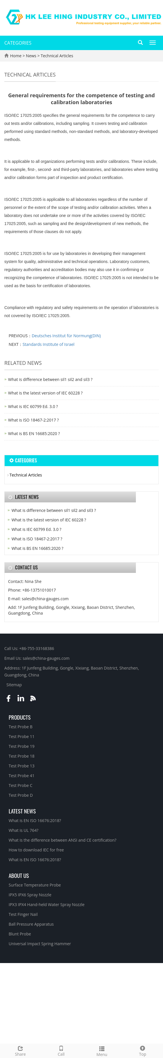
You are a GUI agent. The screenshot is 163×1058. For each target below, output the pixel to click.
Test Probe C (20, 785)
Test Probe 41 (22, 775)
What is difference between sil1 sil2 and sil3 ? (50, 379)
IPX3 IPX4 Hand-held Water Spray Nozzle (47, 904)
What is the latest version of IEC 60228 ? (45, 393)
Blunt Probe (20, 934)
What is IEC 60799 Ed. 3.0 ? (33, 406)
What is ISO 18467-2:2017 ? (33, 420)
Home (16, 55)
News (32, 55)
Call (61, 1050)
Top (142, 1050)
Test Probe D (21, 795)
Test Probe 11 (22, 736)
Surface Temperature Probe (35, 885)
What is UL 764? (23, 830)
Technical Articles (56, 55)
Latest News (22, 811)
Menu (102, 1050)
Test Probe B (21, 726)
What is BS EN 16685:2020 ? (34, 433)
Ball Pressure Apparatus (31, 924)
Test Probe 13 (22, 766)
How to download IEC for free (36, 850)
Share (20, 1050)
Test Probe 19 (22, 746)
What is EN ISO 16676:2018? (35, 820)
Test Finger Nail (23, 914)
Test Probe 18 (22, 756)
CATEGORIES (17, 43)
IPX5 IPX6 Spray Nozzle (30, 894)
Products (20, 717)
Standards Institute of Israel (48, 344)
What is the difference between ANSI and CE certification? (62, 840)
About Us (19, 875)
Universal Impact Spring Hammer (40, 943)
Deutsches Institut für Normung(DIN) (66, 335)
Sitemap (14, 684)
